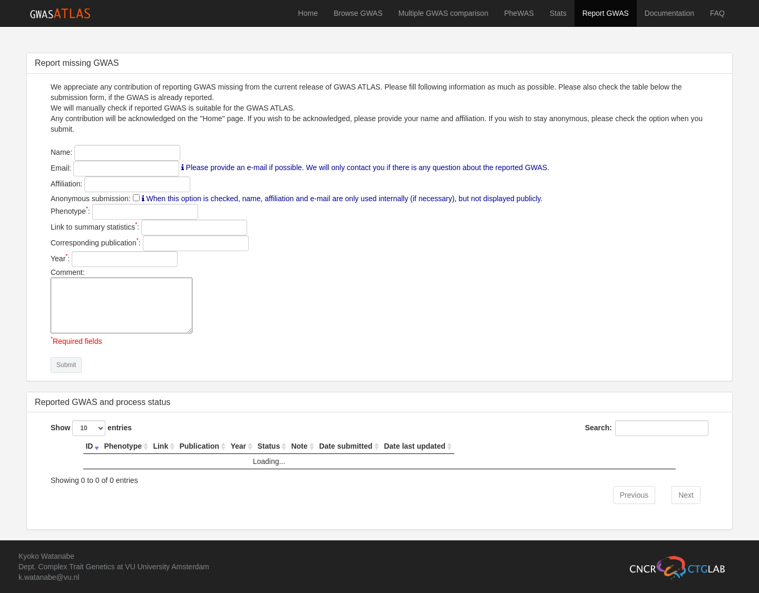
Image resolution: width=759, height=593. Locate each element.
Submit (66, 365)
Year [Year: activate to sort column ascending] (238, 446)
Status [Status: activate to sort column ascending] (268, 446)
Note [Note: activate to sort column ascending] (299, 446)
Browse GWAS (358, 13)
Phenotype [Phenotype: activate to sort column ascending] (123, 446)
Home (308, 13)
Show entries (91, 428)
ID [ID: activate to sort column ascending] (89, 446)
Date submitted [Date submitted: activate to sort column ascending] (345, 446)
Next (686, 495)
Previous (634, 495)
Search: (646, 428)
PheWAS (518, 13)
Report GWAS (605, 13)
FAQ (717, 13)
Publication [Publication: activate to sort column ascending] (199, 446)
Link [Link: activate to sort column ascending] (160, 446)
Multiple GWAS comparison (443, 13)
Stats (558, 13)
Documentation (669, 13)
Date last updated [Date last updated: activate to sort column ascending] (414, 446)
